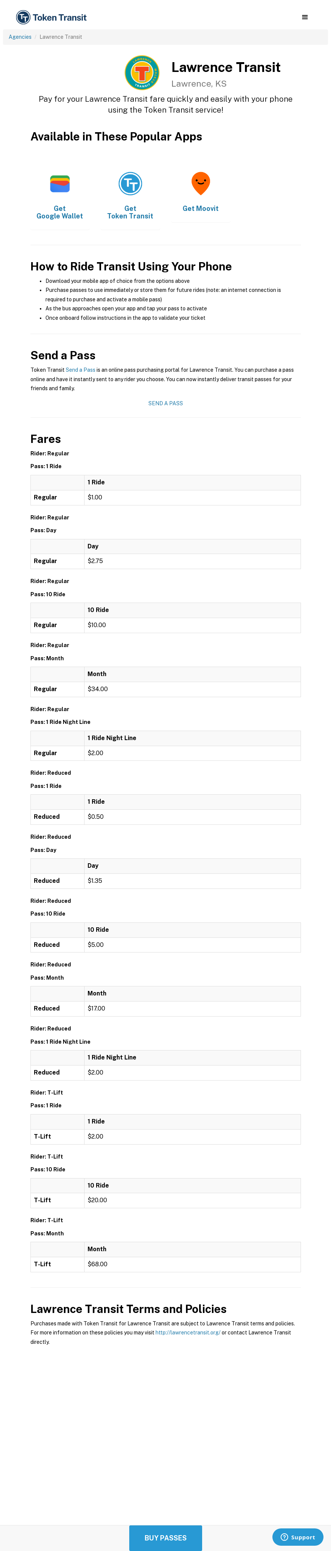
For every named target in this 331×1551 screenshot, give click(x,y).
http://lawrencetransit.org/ (188, 1333)
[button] (305, 17)
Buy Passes (166, 1538)
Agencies (20, 37)
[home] (52, 17)
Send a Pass (80, 370)
